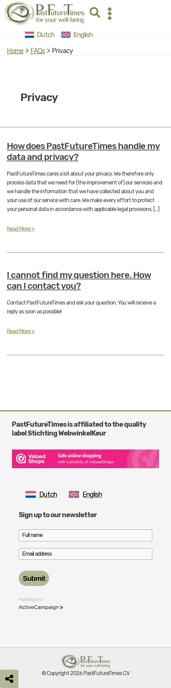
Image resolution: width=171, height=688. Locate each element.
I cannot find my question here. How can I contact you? (79, 280)
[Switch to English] (77, 34)
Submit (34, 578)
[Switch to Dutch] (39, 34)
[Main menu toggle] (110, 14)
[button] (95, 13)
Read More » (20, 229)
